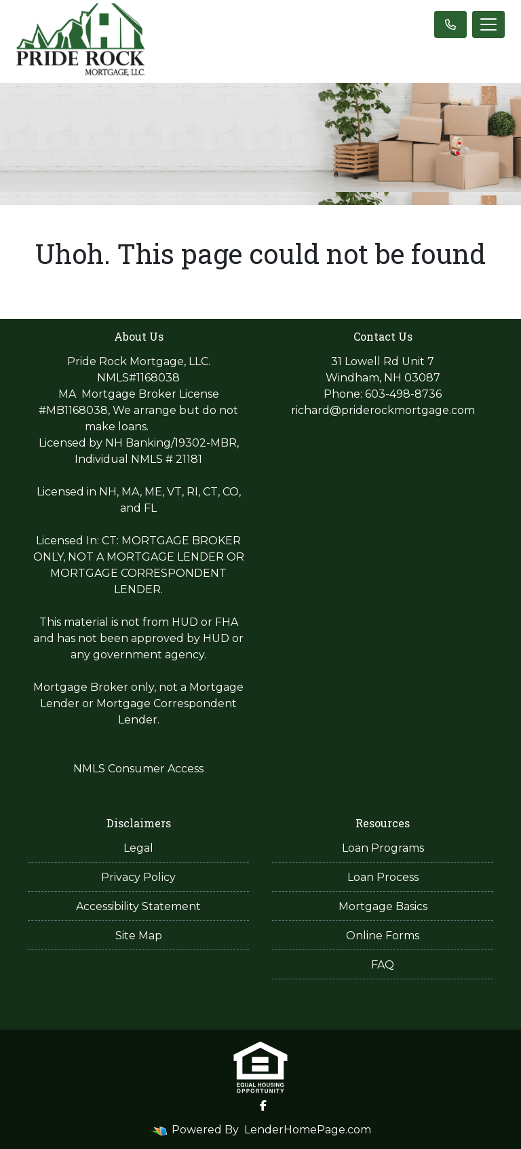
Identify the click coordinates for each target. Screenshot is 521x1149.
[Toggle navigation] (488, 24)
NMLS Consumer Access (138, 768)
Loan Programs (383, 848)
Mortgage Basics (383, 906)
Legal (138, 848)
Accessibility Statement (138, 906)
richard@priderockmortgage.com (383, 410)
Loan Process (383, 877)
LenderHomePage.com (307, 1129)
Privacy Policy (138, 877)
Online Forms (382, 935)
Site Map (138, 935)
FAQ (382, 964)
